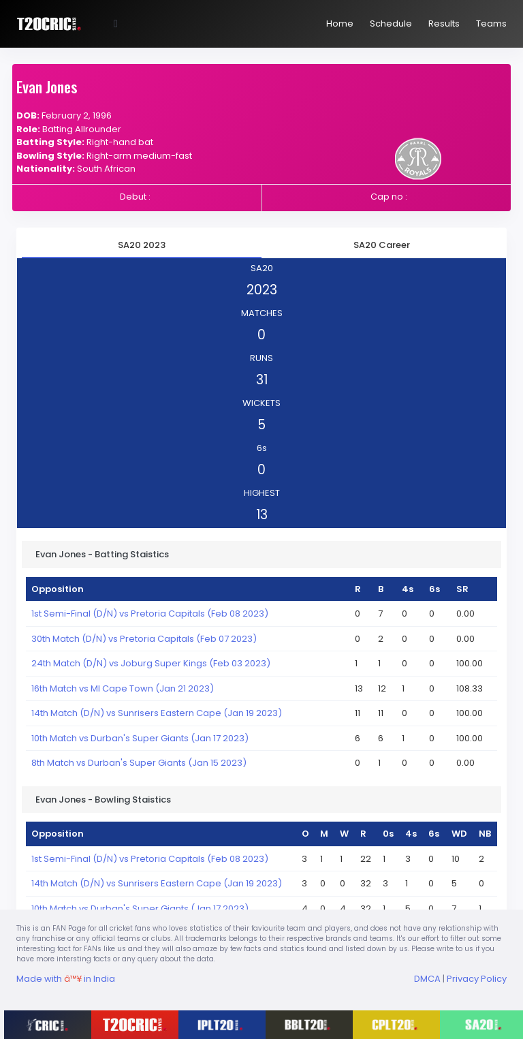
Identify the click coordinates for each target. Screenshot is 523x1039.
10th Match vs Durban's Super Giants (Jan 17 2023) (140, 738)
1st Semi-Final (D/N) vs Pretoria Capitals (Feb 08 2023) (149, 613)
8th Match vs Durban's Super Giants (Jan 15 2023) (139, 762)
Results (444, 23)
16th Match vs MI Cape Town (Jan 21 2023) (122, 688)
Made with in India (65, 978)
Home (339, 23)
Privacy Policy (477, 978)
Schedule (391, 23)
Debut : (135, 196)
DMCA (427, 978)
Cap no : (388, 196)
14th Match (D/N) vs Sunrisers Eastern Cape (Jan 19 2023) (156, 713)
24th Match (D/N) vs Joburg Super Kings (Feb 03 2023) (150, 663)
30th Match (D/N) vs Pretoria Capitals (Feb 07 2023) (144, 638)
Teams (491, 23)
